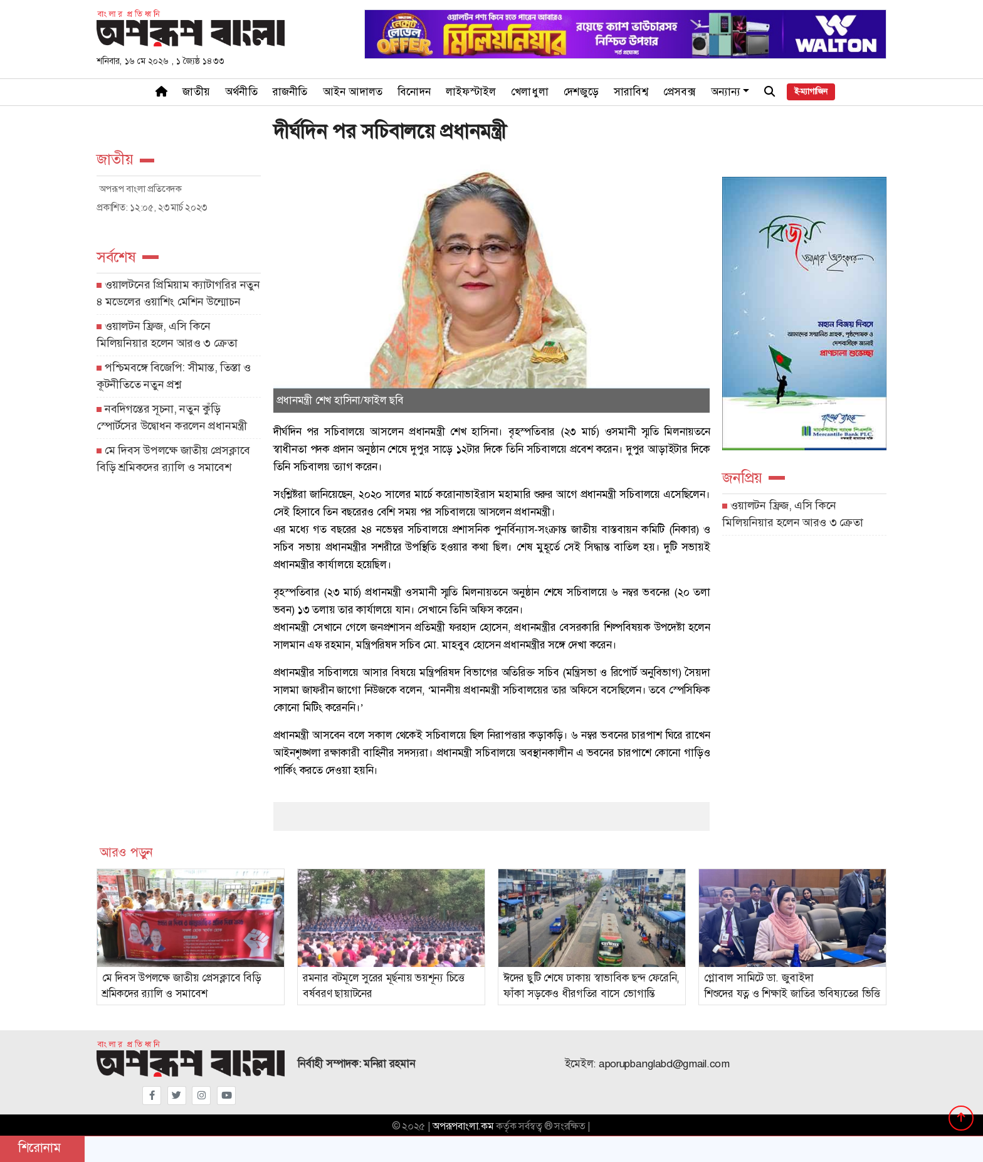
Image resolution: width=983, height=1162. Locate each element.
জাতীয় (196, 91)
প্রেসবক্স (679, 91)
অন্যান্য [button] (726, 91)
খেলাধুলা (530, 91)
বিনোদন (414, 91)
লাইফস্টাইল (471, 91)
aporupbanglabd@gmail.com (664, 1063)
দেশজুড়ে (581, 91)
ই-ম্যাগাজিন (811, 92)
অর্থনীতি (241, 91)
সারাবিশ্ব (631, 91)
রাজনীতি (290, 91)
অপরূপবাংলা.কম (463, 1126)
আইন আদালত (353, 91)
